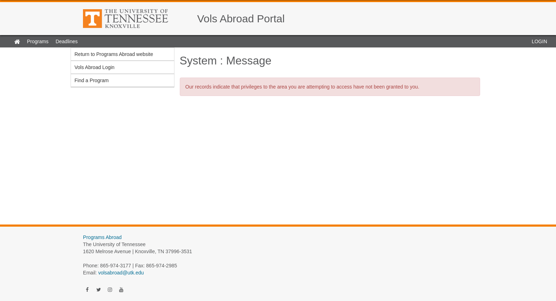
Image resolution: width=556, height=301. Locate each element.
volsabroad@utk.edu (121, 273)
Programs (38, 41)
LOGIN (539, 41)
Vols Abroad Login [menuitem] (94, 67)
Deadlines (67, 41)
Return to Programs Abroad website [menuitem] (113, 54)
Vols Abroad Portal (241, 18)
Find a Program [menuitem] (91, 80)
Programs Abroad (102, 237)
